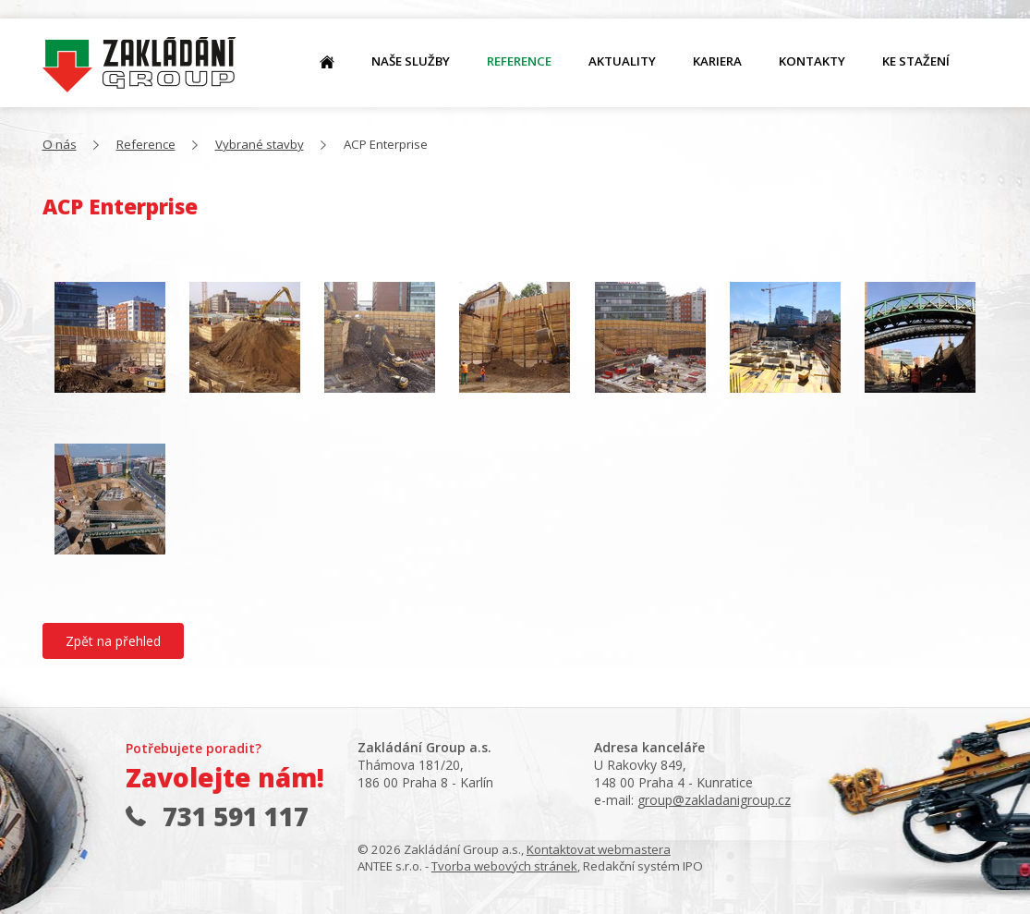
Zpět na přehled (113, 641)
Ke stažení (916, 61)
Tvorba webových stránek (504, 866)
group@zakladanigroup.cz (714, 800)
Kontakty (812, 61)
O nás (139, 65)
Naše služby (410, 61)
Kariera (717, 61)
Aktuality (622, 61)
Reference (519, 61)
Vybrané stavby (259, 144)
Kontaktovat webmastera (599, 849)
